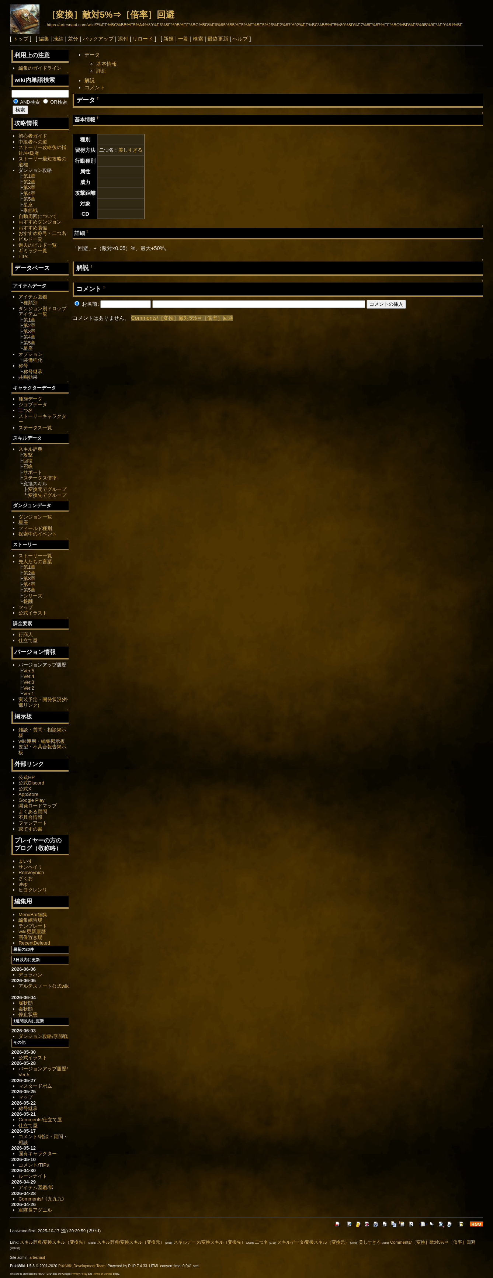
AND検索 (26, 102)
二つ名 (25, 410)
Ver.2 (28, 688)
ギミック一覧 (32, 250)
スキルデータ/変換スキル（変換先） (210, 1242)
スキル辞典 (30, 449)
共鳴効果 (28, 377)
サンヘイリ (30, 867)
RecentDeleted (34, 943)
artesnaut (37, 1258)
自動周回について (37, 216)
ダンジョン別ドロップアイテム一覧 (42, 311)
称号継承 (32, 371)
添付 (123, 39)
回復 (28, 461)
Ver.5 (28, 670)
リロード (142, 39)
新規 (168, 39)
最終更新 (218, 39)
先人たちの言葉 (35, 561)
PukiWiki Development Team (81, 1266)
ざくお (25, 878)
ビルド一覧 (30, 239)
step (22, 884)
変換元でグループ (47, 489)
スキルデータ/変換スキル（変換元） (313, 1242)
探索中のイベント (37, 534)
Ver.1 (28, 693)
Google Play (31, 800)
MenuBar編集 (33, 914)
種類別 (30, 302)
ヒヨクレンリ (32, 890)
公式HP (26, 777)
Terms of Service (102, 1273)
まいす (25, 861)
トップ (20, 39)
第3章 (29, 187)
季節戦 (30, 210)
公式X (24, 789)
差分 (73, 39)
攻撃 (28, 455)
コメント (94, 87)
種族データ (30, 399)
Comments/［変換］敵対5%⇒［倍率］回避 (182, 318)
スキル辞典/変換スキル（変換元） (130, 1242)
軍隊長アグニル (35, 1210)
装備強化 (32, 360)
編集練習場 (30, 920)
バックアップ (98, 39)
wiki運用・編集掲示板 (41, 741)
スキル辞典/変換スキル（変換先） (53, 1242)
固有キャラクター (37, 1153)
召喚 (28, 466)
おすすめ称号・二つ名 (42, 233)
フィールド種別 (35, 528)
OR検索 (55, 102)
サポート (32, 472)
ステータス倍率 (40, 478)
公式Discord (31, 783)
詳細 (101, 71)
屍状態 (25, 1003)
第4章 (29, 193)
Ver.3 (28, 682)
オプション (30, 354)
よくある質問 (32, 811)
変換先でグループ (47, 495)
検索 (198, 39)
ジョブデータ (32, 404)
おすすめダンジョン (40, 222)
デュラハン (30, 974)
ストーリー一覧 (35, 555)
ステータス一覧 (35, 427)
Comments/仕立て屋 (40, 1119)
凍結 (58, 39)
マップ (25, 607)
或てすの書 (30, 829)
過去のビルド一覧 (37, 245)
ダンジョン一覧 (35, 517)
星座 (28, 205)
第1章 (29, 176)
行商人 (25, 634)
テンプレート (32, 926)
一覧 (183, 39)
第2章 (29, 182)
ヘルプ (240, 39)
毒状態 (25, 1009)
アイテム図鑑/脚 (35, 1187)
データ (92, 55)
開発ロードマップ (37, 805)
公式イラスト (32, 613)
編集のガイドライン (40, 68)
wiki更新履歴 (32, 931)
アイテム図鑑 (32, 296)
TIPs (23, 256)
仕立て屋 (28, 640)
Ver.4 (28, 676)
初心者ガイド (32, 136)
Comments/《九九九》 (42, 1199)
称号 (23, 365)
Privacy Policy (79, 1273)
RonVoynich (31, 872)
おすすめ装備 (32, 228)
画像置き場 (30, 937)
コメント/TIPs (33, 1165)
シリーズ (32, 596)
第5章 (29, 199)
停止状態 (28, 1014)
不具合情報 (30, 817)
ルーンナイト (32, 1176)
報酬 (28, 601)
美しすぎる (130, 150)
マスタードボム (35, 1086)
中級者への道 (32, 142)
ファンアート (32, 823)
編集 (44, 39)
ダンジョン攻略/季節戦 (43, 1036)
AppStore (28, 794)
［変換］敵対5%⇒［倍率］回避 (111, 15)
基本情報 (106, 64)
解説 (89, 80)
